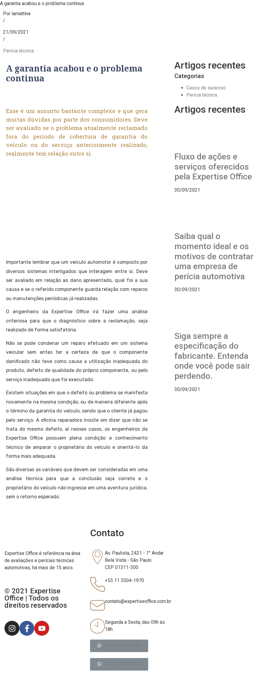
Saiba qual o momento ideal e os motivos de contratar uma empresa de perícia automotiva (213, 256)
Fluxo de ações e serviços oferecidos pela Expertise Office (213, 167)
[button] (119, 646)
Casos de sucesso (206, 88)
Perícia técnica (18, 51)
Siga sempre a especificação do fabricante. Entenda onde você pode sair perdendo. (212, 356)
